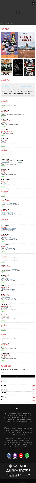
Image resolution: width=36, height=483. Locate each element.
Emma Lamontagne (6, 297)
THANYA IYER (4, 256)
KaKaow (3, 288)
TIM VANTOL (9, 131)
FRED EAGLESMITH (5, 316)
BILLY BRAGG (4, 325)
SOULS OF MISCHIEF (5, 345)
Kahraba (20, 162)
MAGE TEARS (4, 140)
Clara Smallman (15, 257)
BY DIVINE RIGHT (4, 211)
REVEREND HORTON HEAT (6, 306)
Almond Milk (8, 202)
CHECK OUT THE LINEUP (26, 86)
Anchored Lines (9, 151)
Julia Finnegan (5, 257)
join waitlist (3, 116)
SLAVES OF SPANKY (5, 200)
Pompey (9, 257)
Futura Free (9, 237)
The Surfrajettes (5, 307)
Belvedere (4, 151)
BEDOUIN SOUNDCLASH (6, 296)
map (34, 386)
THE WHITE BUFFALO (5, 355)
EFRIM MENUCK (4, 161)
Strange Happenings (6, 228)
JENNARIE (3, 246)
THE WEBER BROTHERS (6, 267)
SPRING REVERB (6, 86)
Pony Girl (3, 202)
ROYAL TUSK (4, 171)
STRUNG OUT (4, 150)
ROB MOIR (3, 131)
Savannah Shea (5, 247)
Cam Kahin (4, 237)
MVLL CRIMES (4, 277)
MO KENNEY (3, 334)
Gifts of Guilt (10, 212)
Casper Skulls (4, 212)
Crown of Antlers (5, 278)
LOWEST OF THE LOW (6, 121)
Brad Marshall (23, 482)
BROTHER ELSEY (4, 181)
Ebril (3, 141)
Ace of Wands (13, 228)
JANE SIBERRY (4, 112)
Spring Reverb (13, 203)
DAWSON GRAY (4, 101)
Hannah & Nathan (5, 268)
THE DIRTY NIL (4, 236)
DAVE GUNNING (4, 191)
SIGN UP (18, 376)
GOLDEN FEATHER (5, 287)
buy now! (3, 107)
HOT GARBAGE (4, 227)
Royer (10, 278)
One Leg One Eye (5, 162)
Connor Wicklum (5, 103)
